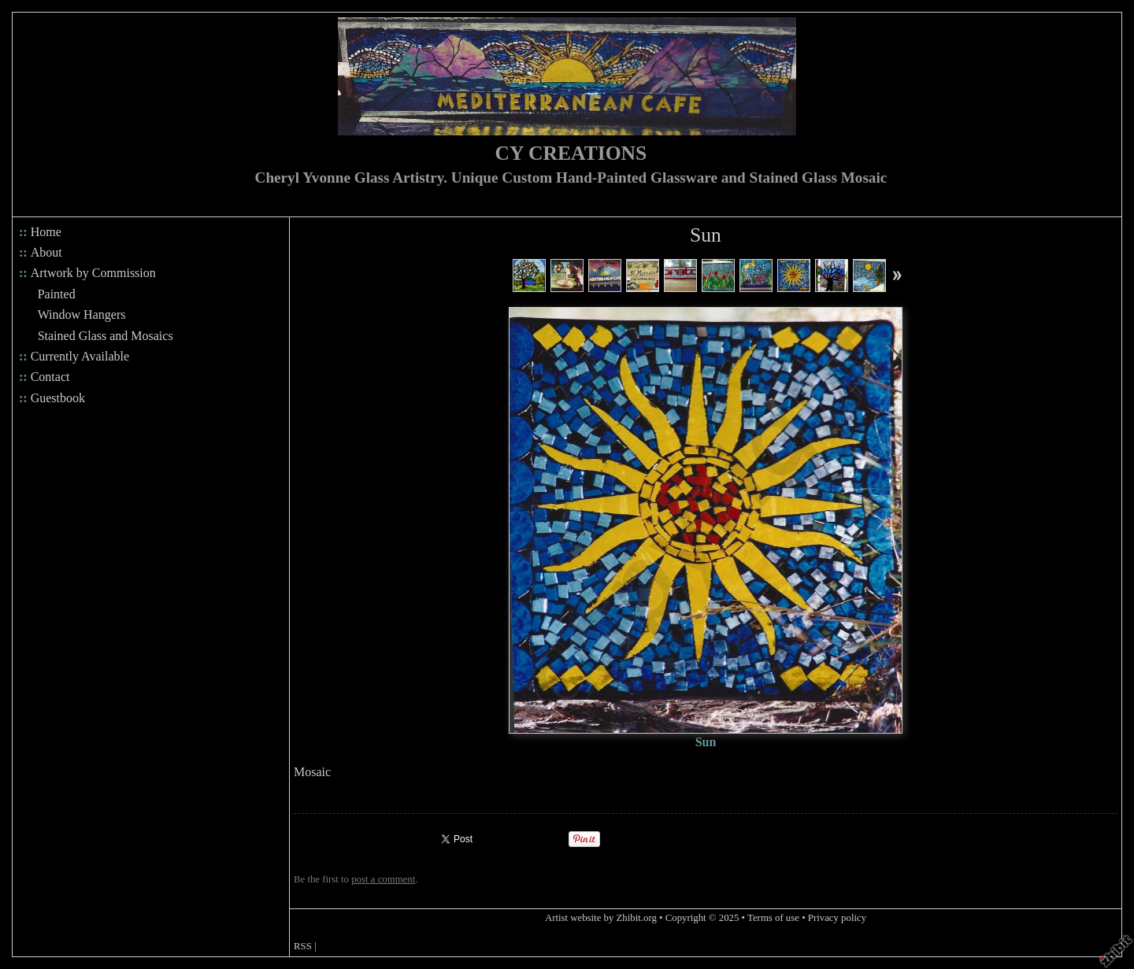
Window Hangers (82, 314)
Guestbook (58, 398)
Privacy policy (837, 917)
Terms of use (773, 917)
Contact (50, 376)
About (46, 252)
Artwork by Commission (93, 272)
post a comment (383, 879)
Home (46, 232)
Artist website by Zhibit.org (601, 917)
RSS (303, 946)
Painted (57, 294)
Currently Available (80, 356)
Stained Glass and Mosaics (105, 335)
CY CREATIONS (571, 153)
